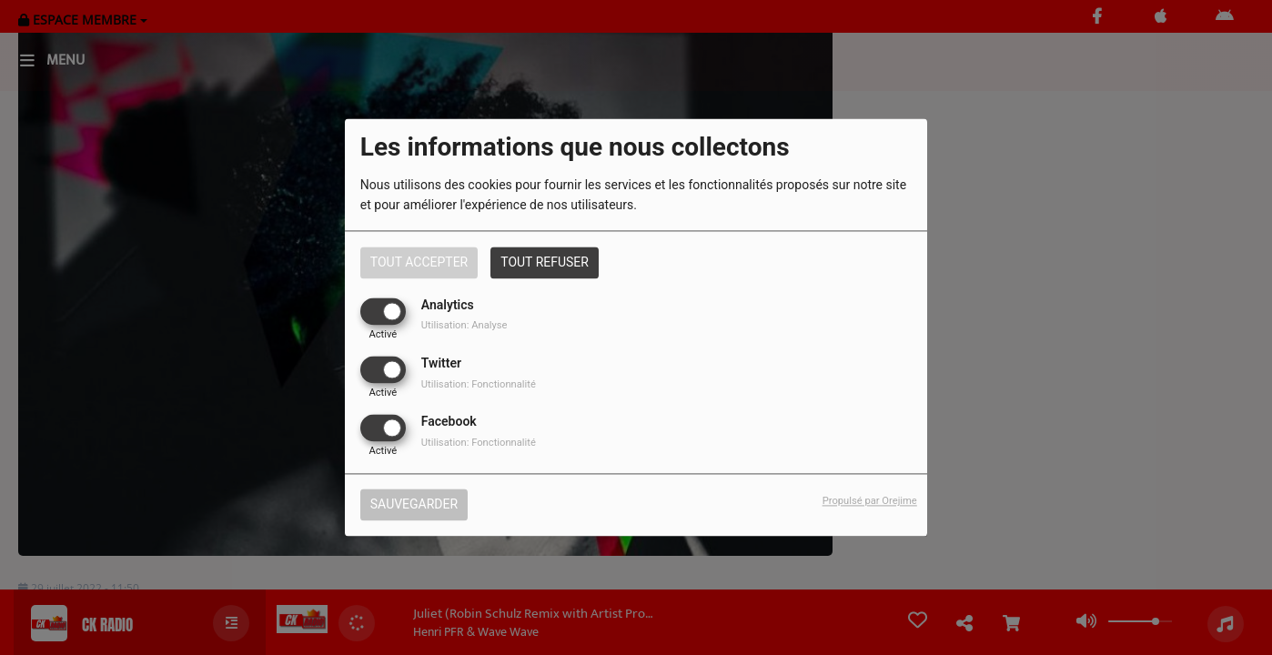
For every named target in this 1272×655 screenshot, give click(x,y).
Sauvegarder (414, 505)
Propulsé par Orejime (870, 502)
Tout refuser (544, 262)
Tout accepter (419, 262)
